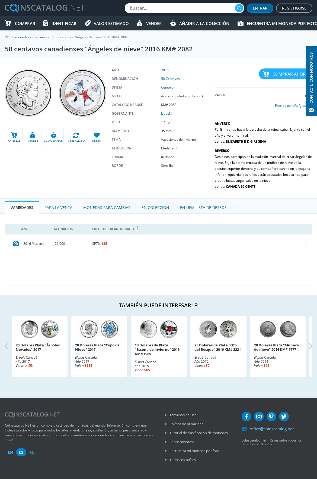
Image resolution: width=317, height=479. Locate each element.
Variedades (22, 207)
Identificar (64, 23)
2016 (165, 70)
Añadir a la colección (204, 23)
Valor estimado (111, 23)
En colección (155, 207)
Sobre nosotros (181, 441)
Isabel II (166, 113)
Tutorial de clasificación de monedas (198, 432)
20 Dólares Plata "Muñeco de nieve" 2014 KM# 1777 (276, 347)
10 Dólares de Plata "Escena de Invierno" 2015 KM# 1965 (157, 349)
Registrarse (294, 8)
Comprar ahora (290, 74)
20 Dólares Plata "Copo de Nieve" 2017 (97, 347)
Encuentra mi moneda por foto (194, 450)
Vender (154, 23)
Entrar (260, 8)
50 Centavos (170, 78)
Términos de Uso (183, 414)
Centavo (167, 87)
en (10, 452)
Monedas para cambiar (107, 207)
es (21, 452)
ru (31, 452)
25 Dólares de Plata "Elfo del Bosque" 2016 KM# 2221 (217, 347)
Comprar (25, 23)
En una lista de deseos (203, 207)
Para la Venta (58, 207)
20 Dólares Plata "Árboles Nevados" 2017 (38, 347)
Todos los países (182, 459)
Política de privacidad (186, 423)
